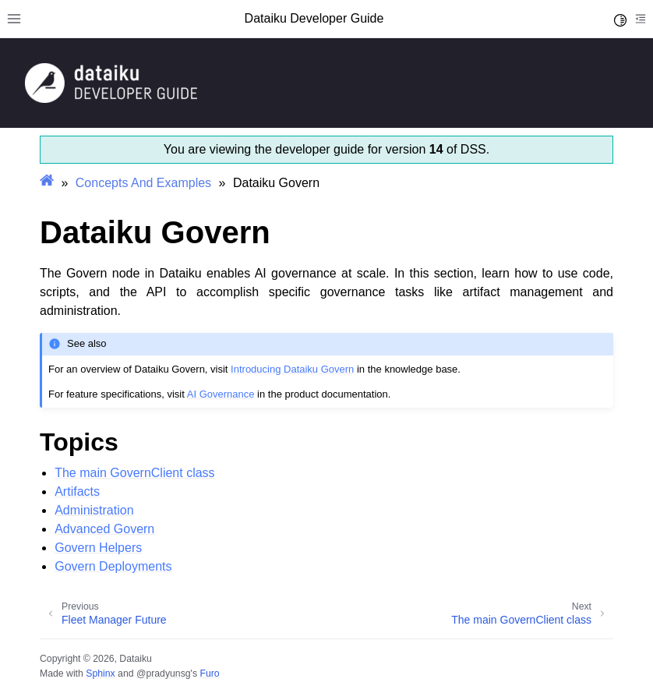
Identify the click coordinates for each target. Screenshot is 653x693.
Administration (94, 510)
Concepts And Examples (143, 182)
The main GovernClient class (134, 472)
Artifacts (77, 491)
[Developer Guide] (111, 98)
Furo (209, 673)
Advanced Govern (104, 529)
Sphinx (100, 673)
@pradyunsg (163, 673)
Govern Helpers (98, 547)
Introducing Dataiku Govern (292, 369)
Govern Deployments (113, 566)
